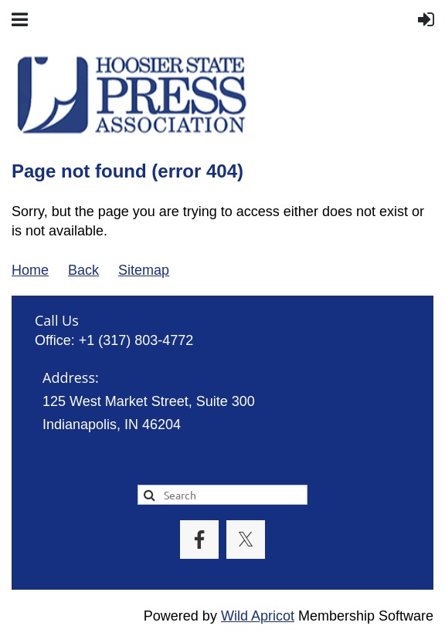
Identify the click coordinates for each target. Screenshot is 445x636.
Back (83, 270)
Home (30, 270)
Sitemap (143, 270)
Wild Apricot (257, 616)
